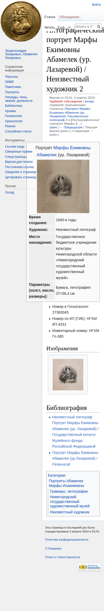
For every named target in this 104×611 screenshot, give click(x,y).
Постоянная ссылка (19, 167)
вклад (89, 101)
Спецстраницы (15, 157)
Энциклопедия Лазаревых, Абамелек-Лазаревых (21, 54)
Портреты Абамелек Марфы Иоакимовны (66, 483)
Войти (96, 5)
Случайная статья (18, 131)
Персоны (11, 77)
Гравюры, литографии (69, 491)
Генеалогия (13, 116)
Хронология (13, 121)
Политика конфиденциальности (66, 539)
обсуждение (73, 101)
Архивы (10, 111)
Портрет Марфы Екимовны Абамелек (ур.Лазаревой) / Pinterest (75, 458)
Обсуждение (69, 17)
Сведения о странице (20, 172)
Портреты (12, 92)
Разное (10, 126)
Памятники (13, 87)
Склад (9, 192)
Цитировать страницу (20, 177)
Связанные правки (18, 151)
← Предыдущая (71, 127)
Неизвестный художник (70, 512)
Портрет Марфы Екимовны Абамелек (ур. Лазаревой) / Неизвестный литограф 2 (70, 114)
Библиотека (13, 106)
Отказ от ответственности (62, 557)
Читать (46, 27)
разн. (54, 127)
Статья (49, 17)
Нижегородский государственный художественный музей (70, 501)
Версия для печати (18, 162)
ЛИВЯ (9, 82)
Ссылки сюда (14, 146)
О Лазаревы (53, 548)
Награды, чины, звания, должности (18, 99)
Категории (56, 475)
